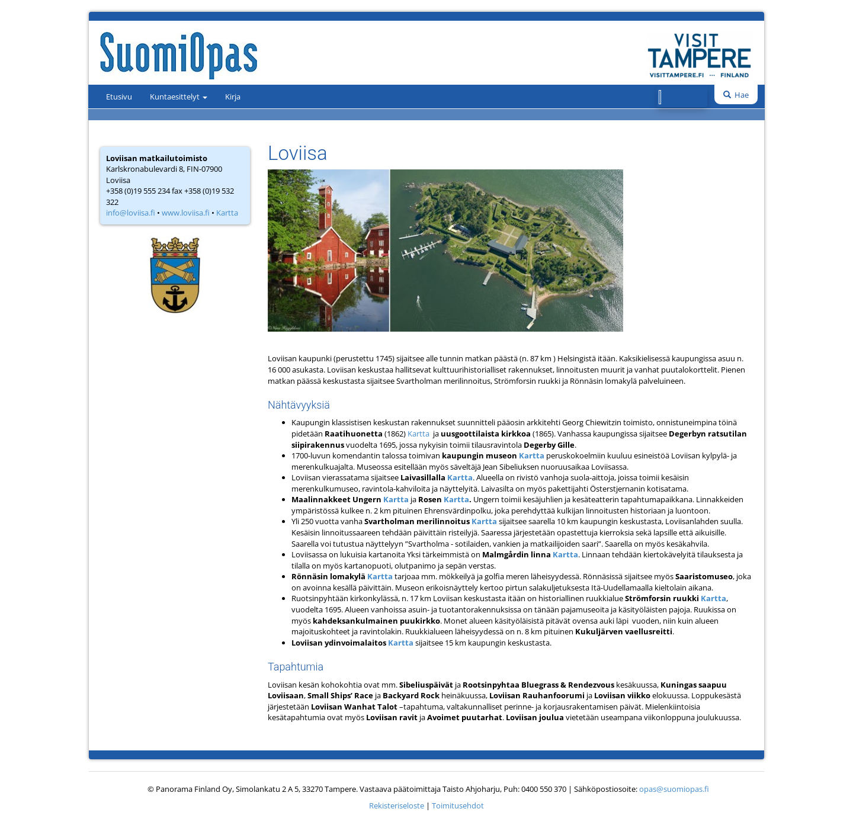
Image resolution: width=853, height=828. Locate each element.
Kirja (232, 96)
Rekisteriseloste (396, 805)
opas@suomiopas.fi (674, 789)
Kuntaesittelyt (178, 96)
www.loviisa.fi (186, 212)
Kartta (227, 212)
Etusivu (119, 96)
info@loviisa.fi (130, 212)
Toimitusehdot (458, 805)
